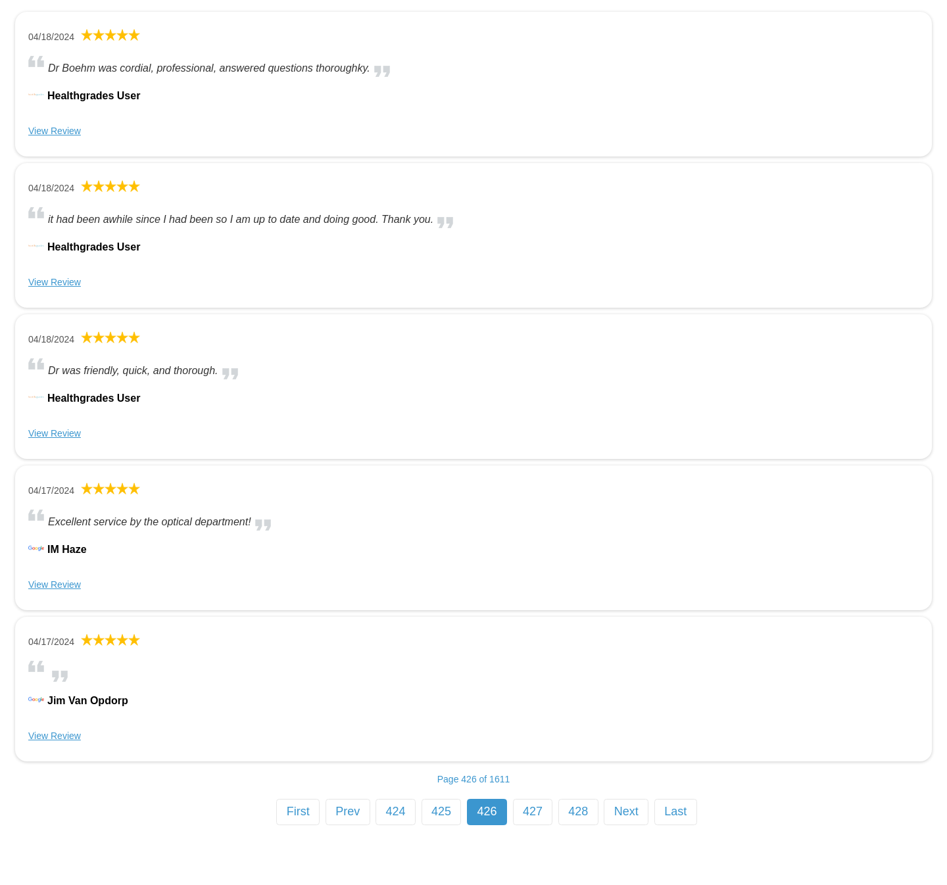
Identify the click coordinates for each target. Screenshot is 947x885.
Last (675, 811)
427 (533, 811)
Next (626, 811)
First (298, 811)
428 (578, 811)
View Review (54, 131)
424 (396, 811)
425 (441, 811)
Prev (347, 811)
